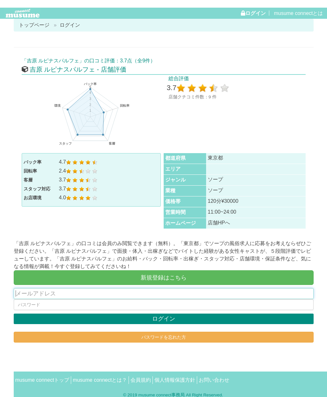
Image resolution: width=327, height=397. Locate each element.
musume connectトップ (42, 380)
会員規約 (140, 380)
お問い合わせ (214, 380)
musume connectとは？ (100, 380)
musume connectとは (298, 13)
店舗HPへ (219, 222)
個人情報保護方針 (174, 380)
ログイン (255, 13)
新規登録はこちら (164, 277)
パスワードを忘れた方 (163, 337)
